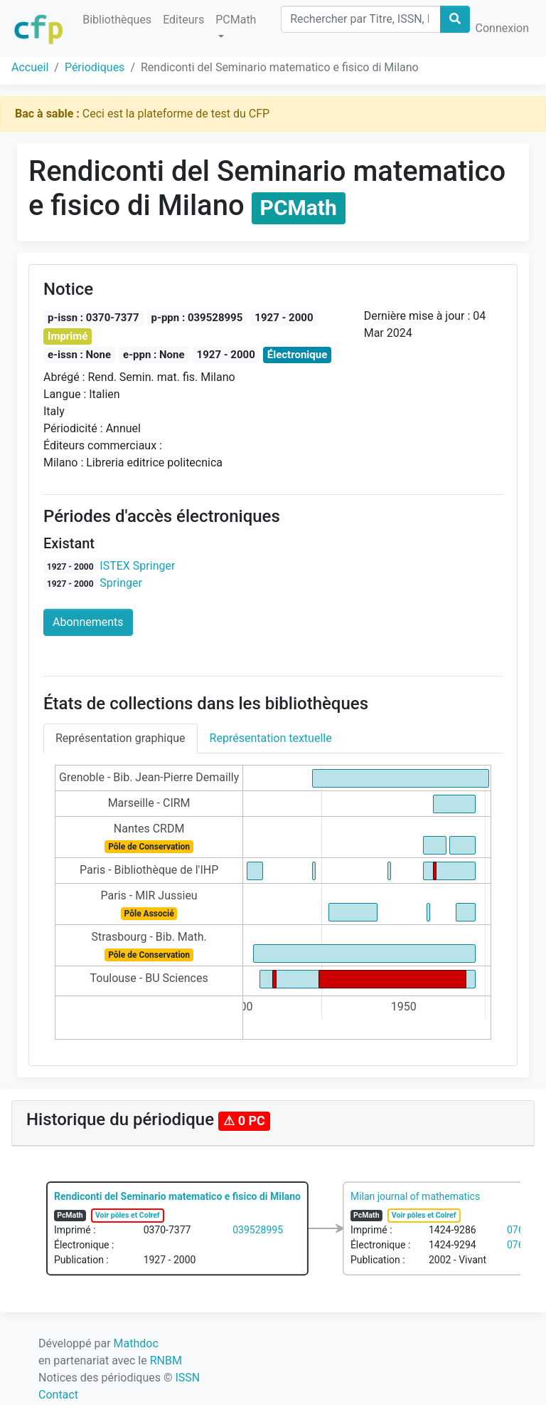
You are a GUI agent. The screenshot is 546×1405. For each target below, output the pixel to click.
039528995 (257, 1230)
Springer (121, 583)
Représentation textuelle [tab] (271, 738)
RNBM (166, 1360)
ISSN (187, 1377)
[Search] (360, 19)
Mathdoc (136, 1343)
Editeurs (183, 19)
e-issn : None (79, 354)
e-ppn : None (154, 354)
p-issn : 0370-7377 (93, 317)
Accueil (29, 67)
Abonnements (88, 622)
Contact (58, 1394)
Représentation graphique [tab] (120, 738)
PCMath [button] (235, 19)
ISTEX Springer (137, 566)
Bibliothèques (116, 19)
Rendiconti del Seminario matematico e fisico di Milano (177, 1196)
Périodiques (94, 67)
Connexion (502, 28)
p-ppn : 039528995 (197, 317)
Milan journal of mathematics (415, 1196)
